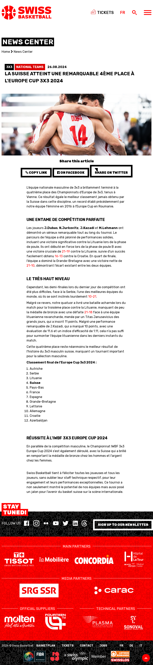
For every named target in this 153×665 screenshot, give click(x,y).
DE (131, 645)
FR (121, 645)
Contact (86, 645)
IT (141, 645)
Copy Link (36, 172)
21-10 (31, 265)
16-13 (59, 256)
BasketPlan (45, 645)
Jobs (103, 645)
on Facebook (71, 172)
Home (6, 52)
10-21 (92, 296)
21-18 (88, 312)
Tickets (67, 645)
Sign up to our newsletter (123, 525)
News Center (23, 52)
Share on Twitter (111, 171)
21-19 (66, 251)
